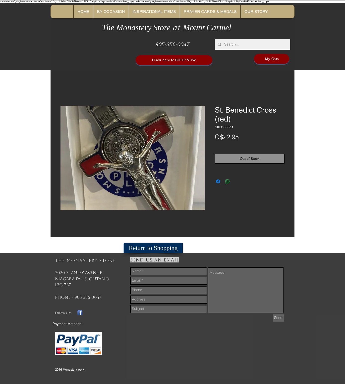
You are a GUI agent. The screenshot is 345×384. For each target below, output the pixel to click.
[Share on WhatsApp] (227, 181)
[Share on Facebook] (218, 181)
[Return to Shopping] (153, 248)
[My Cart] (271, 59)
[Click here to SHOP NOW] (174, 60)
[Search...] (252, 44)
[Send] (278, 318)
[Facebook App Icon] (79, 312)
